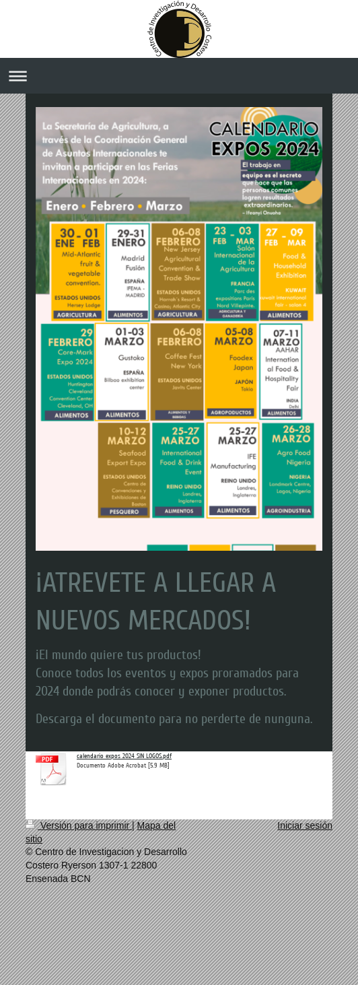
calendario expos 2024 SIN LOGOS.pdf (124, 756)
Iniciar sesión (304, 825)
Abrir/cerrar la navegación (179, 75)
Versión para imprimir (79, 825)
